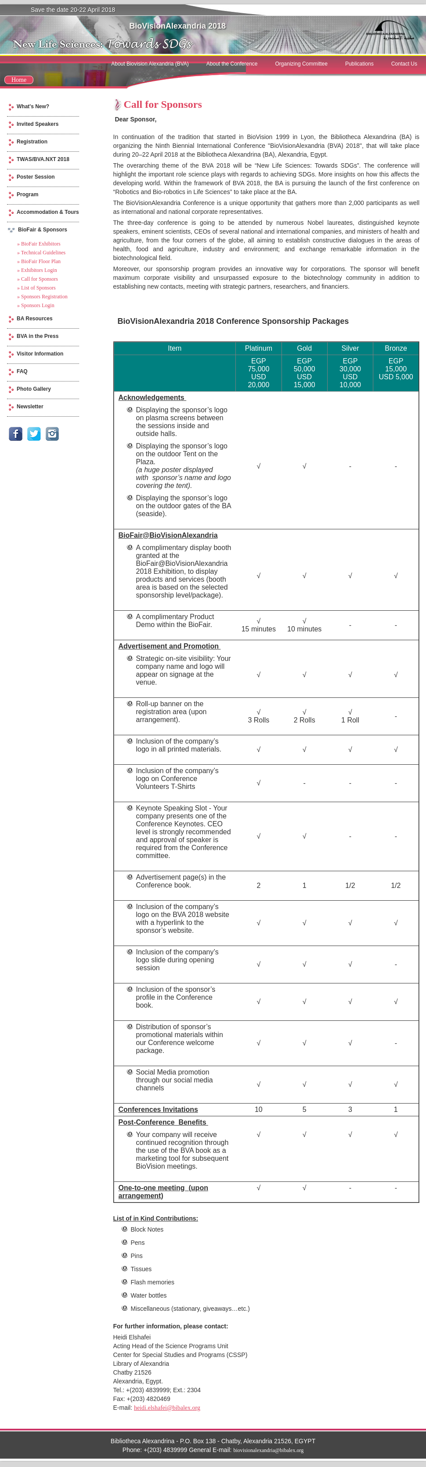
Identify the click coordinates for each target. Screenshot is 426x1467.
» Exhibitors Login (37, 270)
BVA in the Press (37, 336)
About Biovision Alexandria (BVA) (150, 64)
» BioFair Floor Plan (39, 261)
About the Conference (232, 64)
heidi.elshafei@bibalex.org (167, 1408)
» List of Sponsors (36, 288)
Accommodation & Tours (48, 212)
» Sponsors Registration (42, 296)
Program (27, 194)
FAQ (22, 371)
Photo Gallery (34, 389)
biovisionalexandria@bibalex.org (268, 1450)
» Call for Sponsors (37, 279)
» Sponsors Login (35, 305)
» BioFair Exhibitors (39, 244)
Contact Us (404, 64)
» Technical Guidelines (41, 252)
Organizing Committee (301, 64)
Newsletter (30, 406)
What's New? (33, 106)
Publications (359, 64)
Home (18, 80)
